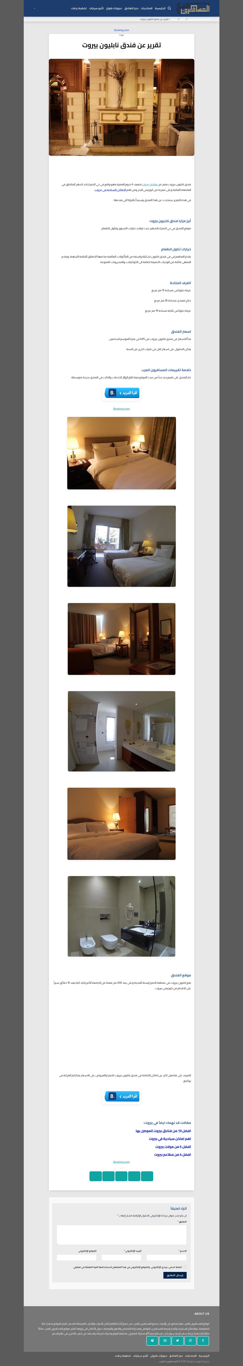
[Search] (169, 8)
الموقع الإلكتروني (87, 1251)
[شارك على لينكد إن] (95, 1176)
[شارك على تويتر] (134, 1176)
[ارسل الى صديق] (121, 1176)
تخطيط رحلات (79, 8)
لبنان (183, 19)
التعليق (182, 1221)
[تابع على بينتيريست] (152, 1341)
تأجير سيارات (96, 8)
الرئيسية (160, 8)
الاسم (183, 1251)
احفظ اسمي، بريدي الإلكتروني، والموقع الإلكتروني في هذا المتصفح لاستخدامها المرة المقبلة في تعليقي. (127, 1267)
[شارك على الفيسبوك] (147, 1176)
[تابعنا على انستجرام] (190, 1341)
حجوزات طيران (114, 8)
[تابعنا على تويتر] (178, 1341)
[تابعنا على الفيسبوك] (203, 1341)
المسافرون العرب (198, 19)
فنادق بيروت (149, 184)
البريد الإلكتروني (132, 1251)
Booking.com (121, 30)
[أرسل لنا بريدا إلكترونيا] (165, 1341)
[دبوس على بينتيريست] (108, 1176)
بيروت (174, 19)
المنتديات (147, 8)
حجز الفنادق (131, 8)
